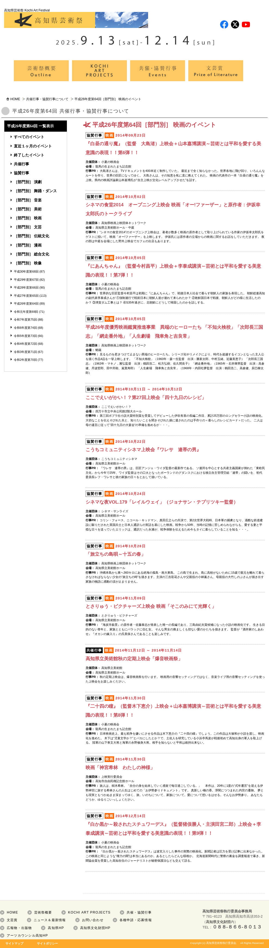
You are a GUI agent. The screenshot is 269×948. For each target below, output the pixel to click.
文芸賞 (12, 920)
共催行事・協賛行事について (47, 99)
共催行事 (21, 164)
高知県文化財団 (218, 922)
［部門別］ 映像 (28, 263)
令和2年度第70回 (25, 359)
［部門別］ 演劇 (28, 182)
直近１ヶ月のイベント (33, 146)
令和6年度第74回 (25, 327)
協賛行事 (21, 173)
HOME (15, 99)
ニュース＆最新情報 (50, 920)
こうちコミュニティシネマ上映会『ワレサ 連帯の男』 (143, 449)
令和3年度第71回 (25, 351)
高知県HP (56, 928)
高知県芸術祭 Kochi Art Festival (76, 18)
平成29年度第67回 (26, 279)
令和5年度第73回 (25, 335)
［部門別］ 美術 (28, 209)
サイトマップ (14, 943)
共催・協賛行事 (139, 912)
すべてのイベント (29, 137)
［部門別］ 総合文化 (31, 254)
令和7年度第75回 (25, 319)
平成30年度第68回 (26, 271)
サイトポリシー (47, 943)
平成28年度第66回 (26, 287)
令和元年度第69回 (26, 311)
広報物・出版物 (19, 928)
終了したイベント (29, 155)
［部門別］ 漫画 (28, 245)
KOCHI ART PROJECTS (89, 912)
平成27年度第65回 (26, 295)
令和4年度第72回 (25, 343)
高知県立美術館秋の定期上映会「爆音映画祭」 (134, 658)
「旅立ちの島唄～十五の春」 (116, 554)
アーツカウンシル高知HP (27, 935)
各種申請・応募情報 (136, 920)
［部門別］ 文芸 (28, 227)
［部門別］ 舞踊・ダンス (35, 191)
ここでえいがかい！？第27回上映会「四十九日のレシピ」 (146, 397)
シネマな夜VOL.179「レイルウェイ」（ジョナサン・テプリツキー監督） (162, 502)
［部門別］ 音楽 (28, 200)
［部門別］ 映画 (28, 218)
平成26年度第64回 (26, 303)
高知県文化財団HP (95, 928)
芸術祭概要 (43, 912)
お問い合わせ (93, 920)
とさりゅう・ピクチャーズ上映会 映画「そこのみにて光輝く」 (151, 606)
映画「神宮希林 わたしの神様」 (120, 767)
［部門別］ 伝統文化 (31, 236)
